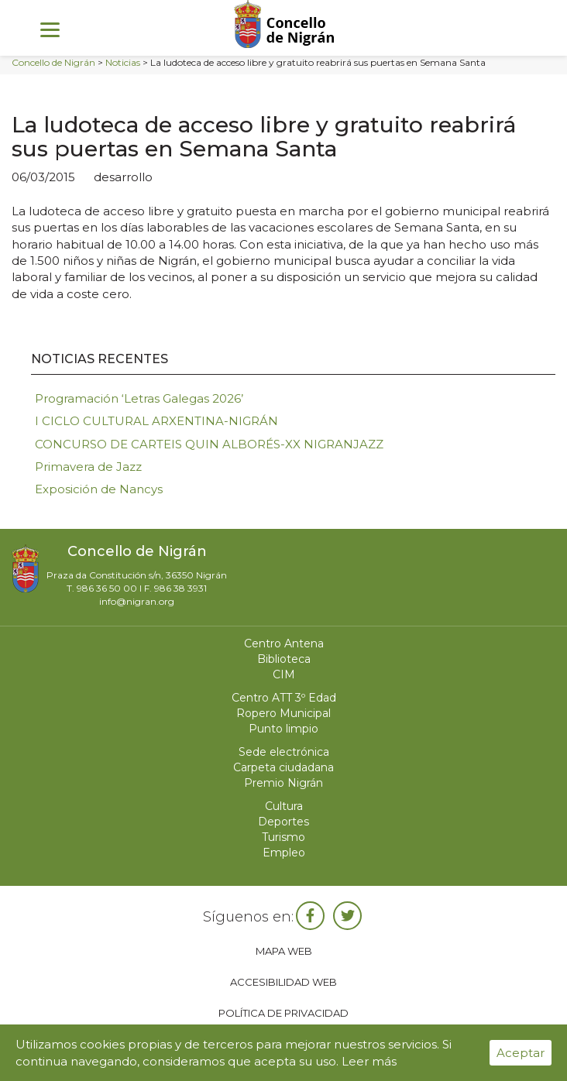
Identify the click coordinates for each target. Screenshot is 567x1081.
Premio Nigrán (283, 783)
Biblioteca (284, 659)
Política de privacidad (283, 1013)
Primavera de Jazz (88, 466)
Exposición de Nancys (99, 489)
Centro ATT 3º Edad (284, 698)
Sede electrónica (284, 752)
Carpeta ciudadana (283, 767)
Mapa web (284, 951)
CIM (284, 674)
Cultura (284, 806)
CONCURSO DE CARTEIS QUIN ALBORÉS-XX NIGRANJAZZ (209, 444)
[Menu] (50, 29)
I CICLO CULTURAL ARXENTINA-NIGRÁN (156, 421)
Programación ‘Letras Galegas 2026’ (139, 398)
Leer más (369, 1061)
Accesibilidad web (283, 982)
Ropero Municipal (283, 713)
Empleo (284, 853)
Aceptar (521, 1052)
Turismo (283, 837)
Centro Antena (284, 643)
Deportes (283, 822)
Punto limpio (283, 729)
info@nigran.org (136, 601)
